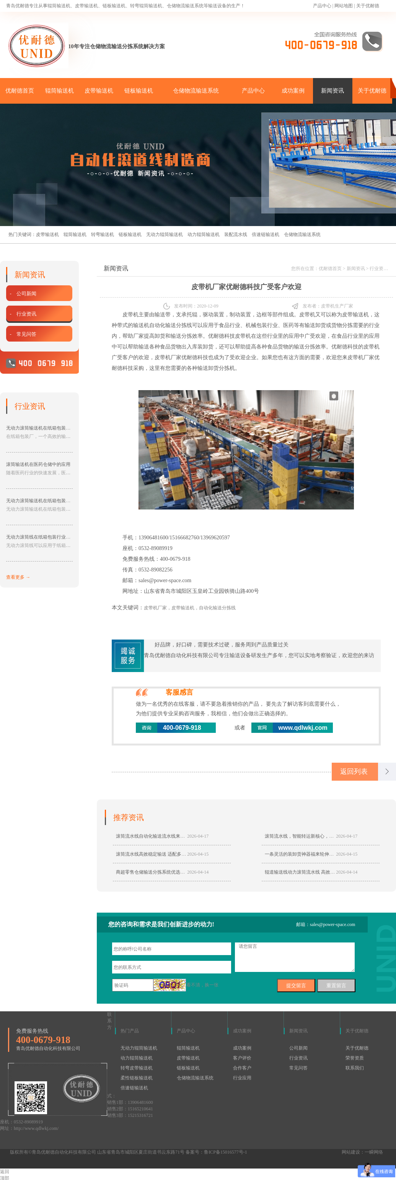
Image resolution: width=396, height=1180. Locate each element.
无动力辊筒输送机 (164, 234)
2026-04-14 (198, 872)
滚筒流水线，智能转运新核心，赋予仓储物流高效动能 (320, 836)
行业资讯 (379, 268)
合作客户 (242, 1068)
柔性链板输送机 (137, 1078)
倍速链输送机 (265, 234)
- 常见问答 (23, 334)
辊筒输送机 (59, 91)
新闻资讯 (332, 91)
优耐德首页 (19, 91)
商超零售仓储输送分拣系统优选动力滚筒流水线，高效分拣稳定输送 (185, 872)
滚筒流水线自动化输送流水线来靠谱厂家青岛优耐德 (169, 836)
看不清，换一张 (202, 985)
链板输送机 (138, 91)
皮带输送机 (99, 91)
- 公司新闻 (23, 293)
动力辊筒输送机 (203, 234)
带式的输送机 (133, 325)
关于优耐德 (367, 5)
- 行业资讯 (23, 314)
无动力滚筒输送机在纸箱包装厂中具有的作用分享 (56, 500)
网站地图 (343, 5)
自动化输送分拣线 (170, 325)
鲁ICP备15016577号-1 (225, 1152)
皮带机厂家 (168, 357)
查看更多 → (18, 577)
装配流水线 (235, 234)
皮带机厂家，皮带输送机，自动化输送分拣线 (190, 607)
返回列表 (354, 771)
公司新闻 (298, 1048)
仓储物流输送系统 (196, 91)
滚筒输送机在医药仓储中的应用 (38, 464)
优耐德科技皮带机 (229, 336)
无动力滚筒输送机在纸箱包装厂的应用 (45, 428)
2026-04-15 (198, 854)
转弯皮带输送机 (137, 1068)
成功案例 (293, 91)
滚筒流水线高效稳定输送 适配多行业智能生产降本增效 (171, 854)
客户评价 (242, 1058)
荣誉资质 (354, 1058)
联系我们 (354, 1068)
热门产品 (130, 1031)
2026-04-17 (198, 836)
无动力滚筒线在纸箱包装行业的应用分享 (47, 537)
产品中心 (322, 5)
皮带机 (130, 314)
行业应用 (242, 1078)
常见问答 (298, 1068)
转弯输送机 (102, 234)
